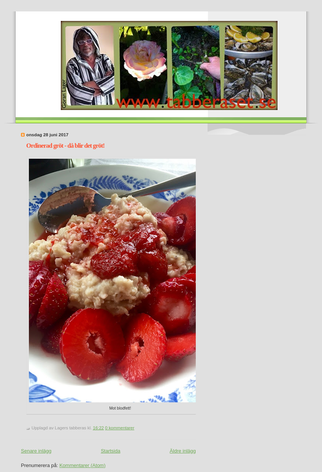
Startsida (110, 451)
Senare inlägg (36, 451)
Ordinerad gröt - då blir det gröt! (65, 145)
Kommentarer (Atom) (82, 465)
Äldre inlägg (183, 451)
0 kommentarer (119, 428)
